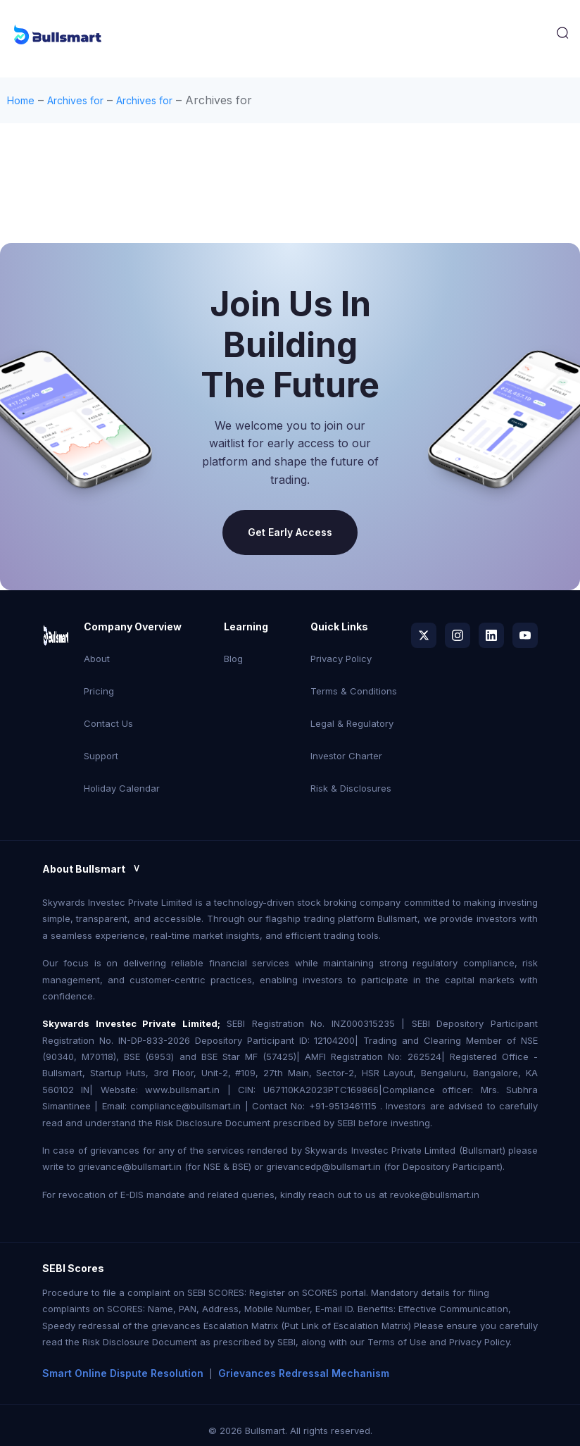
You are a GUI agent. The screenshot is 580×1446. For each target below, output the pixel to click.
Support (101, 755)
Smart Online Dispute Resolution (122, 1373)
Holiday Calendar (122, 788)
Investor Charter (346, 755)
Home (20, 100)
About (97, 658)
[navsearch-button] (562, 36)
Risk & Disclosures (350, 788)
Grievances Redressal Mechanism (303, 1373)
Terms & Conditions (353, 691)
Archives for (75, 100)
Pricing (99, 691)
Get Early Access (290, 532)
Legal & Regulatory (351, 723)
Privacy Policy (341, 658)
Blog (233, 658)
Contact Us (108, 723)
